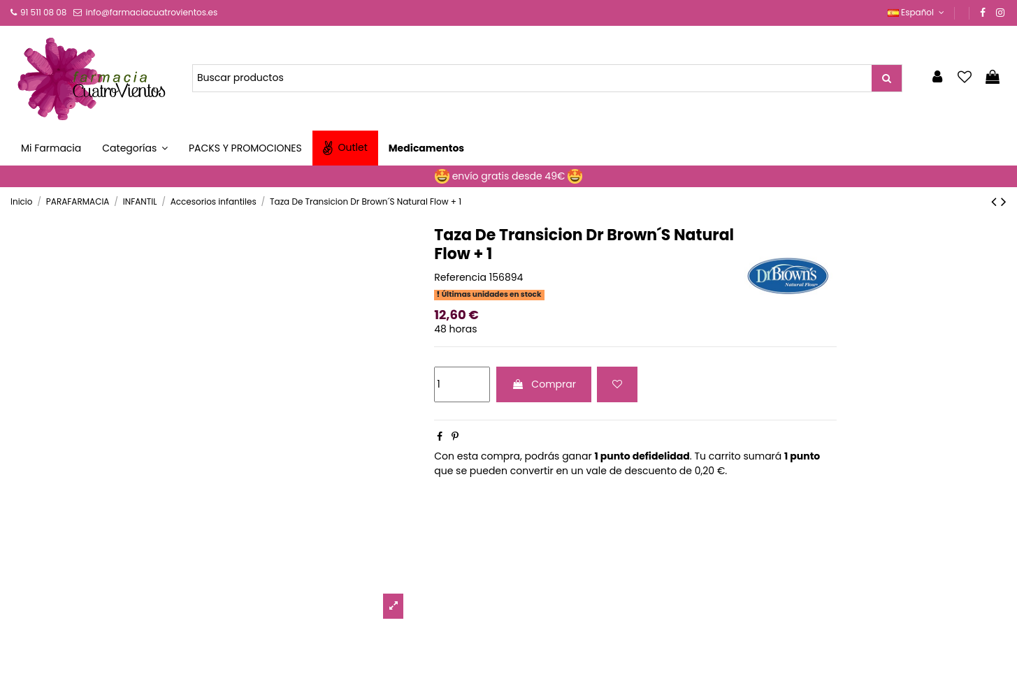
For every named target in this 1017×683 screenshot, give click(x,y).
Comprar (544, 384)
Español (917, 12)
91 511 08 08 (43, 12)
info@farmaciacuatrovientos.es (151, 12)
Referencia (460, 277)
